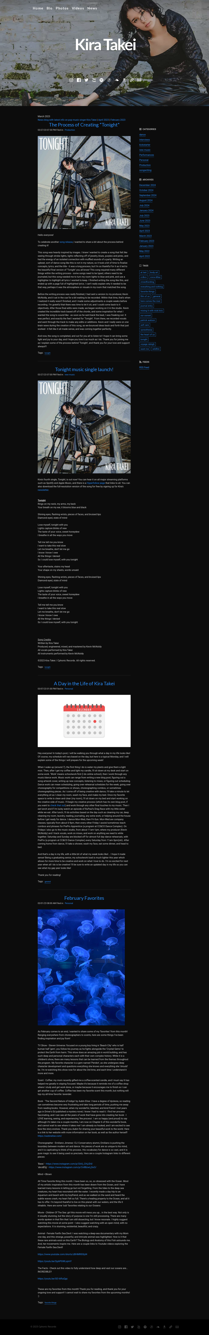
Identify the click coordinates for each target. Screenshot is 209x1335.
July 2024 (144, 205)
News (92, 8)
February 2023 (118, 119)
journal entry (146, 306)
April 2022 (144, 256)
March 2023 (145, 236)
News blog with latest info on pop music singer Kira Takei (67, 119)
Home (38, 8)
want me (144, 349)
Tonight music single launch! (84, 369)
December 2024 (147, 185)
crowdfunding (147, 282)
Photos (62, 8)
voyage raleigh (147, 344)
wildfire (156, 349)
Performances (146, 155)
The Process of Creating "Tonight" (84, 124)
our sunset (145, 315)
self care (144, 325)
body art (154, 272)
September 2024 (147, 195)
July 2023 (144, 215)
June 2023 (144, 220)
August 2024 (145, 200)
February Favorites (84, 898)
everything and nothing (151, 286)
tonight (47, 353)
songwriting (145, 170)
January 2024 (146, 210)
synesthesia (146, 329)
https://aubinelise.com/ (50, 1136)
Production (70, 130)
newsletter (43, 490)
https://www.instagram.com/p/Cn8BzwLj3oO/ (72, 1167)
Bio (50, 8)
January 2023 (146, 246)
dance (142, 134)
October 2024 (146, 190)
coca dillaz (155, 277)
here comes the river (150, 301)
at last (143, 272)
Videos (78, 8)
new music (70, 374)
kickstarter (144, 144)
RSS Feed (144, 367)
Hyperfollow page (96, 483)
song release (66, 242)
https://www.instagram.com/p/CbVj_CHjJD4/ (69, 1163)
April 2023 (103, 119)
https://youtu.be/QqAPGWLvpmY (55, 1261)
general (48, 881)
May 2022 (144, 251)
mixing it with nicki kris (151, 310)
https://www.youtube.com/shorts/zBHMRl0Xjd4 (62, 1254)
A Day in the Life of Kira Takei (84, 683)
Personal (69, 689)
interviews (144, 139)
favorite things (50, 1302)
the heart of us (147, 334)
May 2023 (144, 225)
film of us (145, 296)
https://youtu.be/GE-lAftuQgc (53, 1278)
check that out (57, 805)
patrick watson (147, 320)
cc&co (143, 277)
